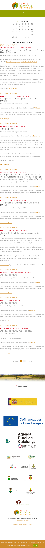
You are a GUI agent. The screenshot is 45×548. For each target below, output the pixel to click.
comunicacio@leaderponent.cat (22, 520)
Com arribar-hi (37, 136)
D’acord (35, 545)
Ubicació (37, 108)
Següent (29, 361)
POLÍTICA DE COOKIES (23, 524)
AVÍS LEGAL (15, 524)
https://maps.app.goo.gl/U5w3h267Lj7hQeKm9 (21, 62)
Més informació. (26, 545)
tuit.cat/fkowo (12, 88)
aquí (9, 320)
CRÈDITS (30, 524)
